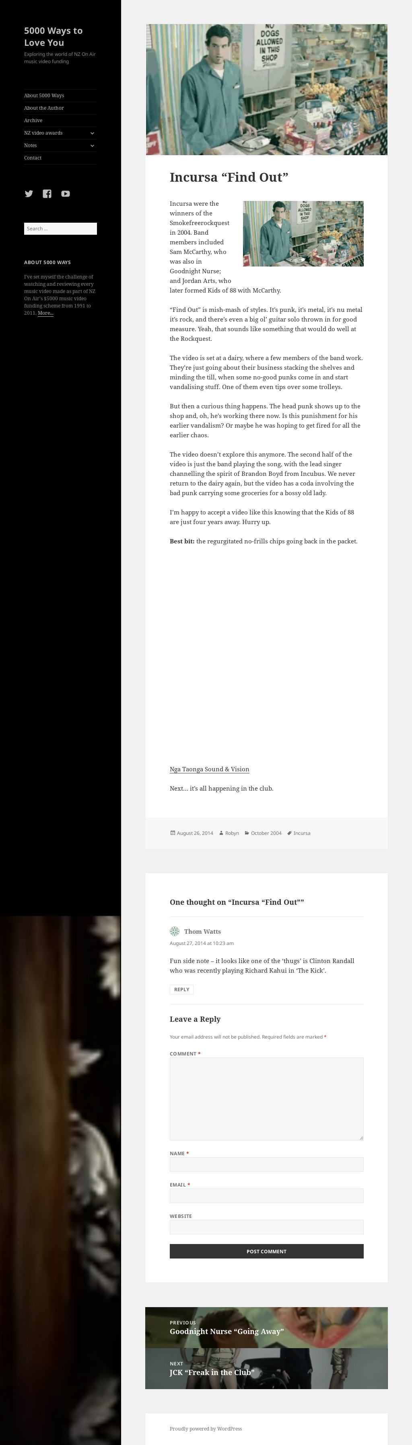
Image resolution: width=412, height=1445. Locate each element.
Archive (33, 120)
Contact (32, 157)
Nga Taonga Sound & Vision (209, 769)
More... (46, 312)
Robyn (232, 833)
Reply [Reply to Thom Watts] (181, 989)
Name (180, 1153)
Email (180, 1184)
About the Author (44, 108)
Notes (30, 145)
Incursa (302, 833)
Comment (185, 1053)
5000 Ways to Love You (53, 36)
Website (181, 1216)
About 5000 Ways (44, 95)
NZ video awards (43, 132)
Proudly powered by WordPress (206, 1428)
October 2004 (266, 833)
